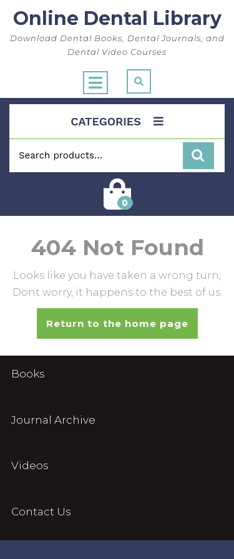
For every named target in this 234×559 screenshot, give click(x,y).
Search (198, 155)
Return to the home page (122, 327)
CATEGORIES (117, 121)
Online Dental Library (117, 18)
